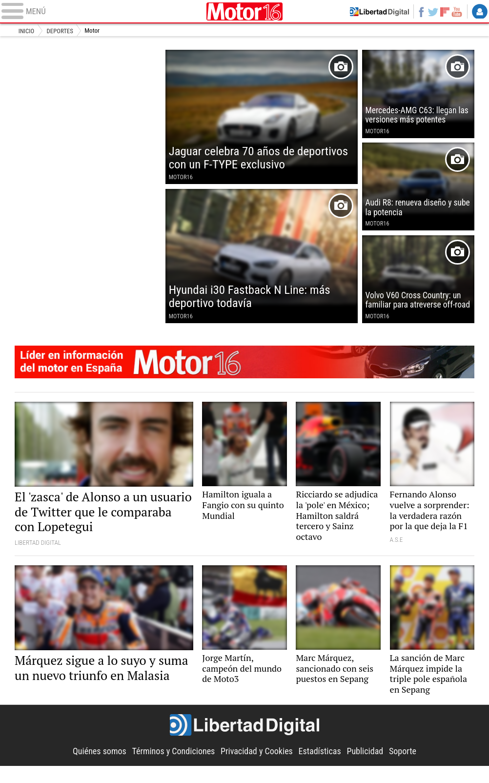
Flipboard (443, 12)
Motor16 (244, 12)
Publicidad (368, 768)
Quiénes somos (94, 768)
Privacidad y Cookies (257, 768)
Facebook (419, 12)
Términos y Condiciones (171, 768)
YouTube (456, 12)
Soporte (407, 768)
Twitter (431, 12)
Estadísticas (322, 768)
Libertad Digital (244, 742)
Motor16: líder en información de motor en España (244, 372)
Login (480, 12)
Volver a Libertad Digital (376, 12)
